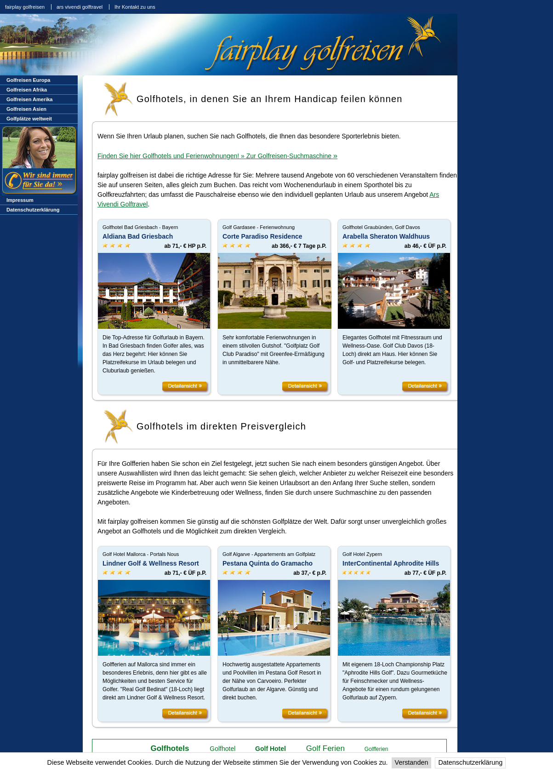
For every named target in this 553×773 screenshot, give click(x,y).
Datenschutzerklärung (470, 762)
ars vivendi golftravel (80, 7)
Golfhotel (222, 748)
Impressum (20, 200)
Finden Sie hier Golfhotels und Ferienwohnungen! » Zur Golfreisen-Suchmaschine (217, 156)
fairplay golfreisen (25, 7)
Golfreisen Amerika (29, 99)
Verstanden (411, 762)
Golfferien (376, 749)
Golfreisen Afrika (26, 89)
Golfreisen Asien (26, 109)
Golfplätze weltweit (29, 118)
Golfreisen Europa (28, 80)
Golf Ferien (325, 748)
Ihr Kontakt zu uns (134, 7)
